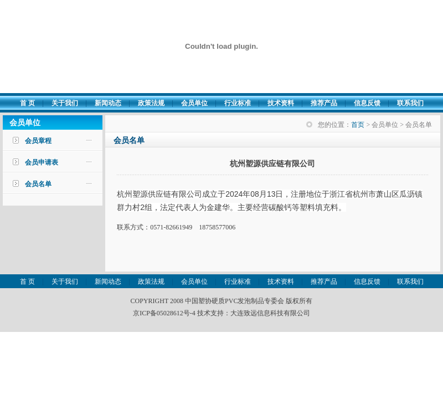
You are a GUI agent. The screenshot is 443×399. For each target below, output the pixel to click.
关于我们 (64, 103)
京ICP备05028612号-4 (164, 313)
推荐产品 (324, 103)
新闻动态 (108, 103)
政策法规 (151, 103)
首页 (357, 125)
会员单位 (194, 103)
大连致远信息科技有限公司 (270, 313)
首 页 (27, 103)
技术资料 (280, 103)
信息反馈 (367, 103)
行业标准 (237, 103)
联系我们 (410, 103)
